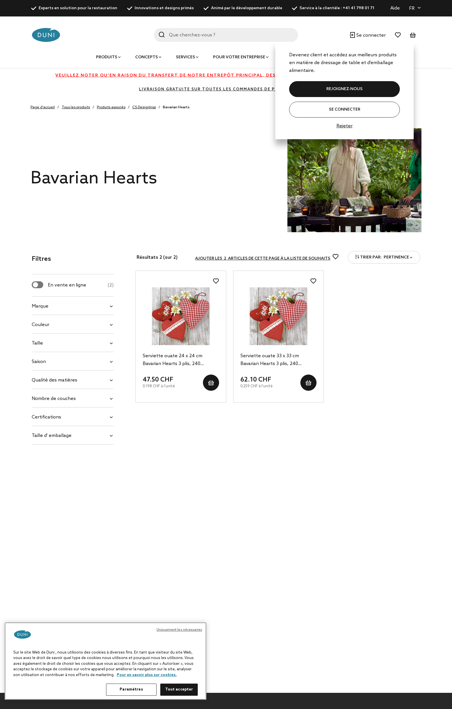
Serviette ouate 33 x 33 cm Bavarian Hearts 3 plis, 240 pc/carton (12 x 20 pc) (269, 360)
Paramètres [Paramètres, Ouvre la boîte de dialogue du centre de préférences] (131, 689)
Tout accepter (179, 689)
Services (185, 57)
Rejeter (344, 126)
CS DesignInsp (144, 107)
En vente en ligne (81, 285)
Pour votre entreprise (239, 57)
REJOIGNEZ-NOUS (344, 89)
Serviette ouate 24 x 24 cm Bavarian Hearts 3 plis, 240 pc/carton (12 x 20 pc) (172, 360)
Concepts (146, 57)
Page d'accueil (43, 107)
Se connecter (344, 109)
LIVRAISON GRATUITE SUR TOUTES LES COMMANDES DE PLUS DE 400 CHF (226, 89)
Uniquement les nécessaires (179, 630)
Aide (395, 8)
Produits (106, 57)
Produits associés (111, 107)
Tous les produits (76, 107)
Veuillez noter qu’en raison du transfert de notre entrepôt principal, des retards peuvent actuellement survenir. (226, 75)
